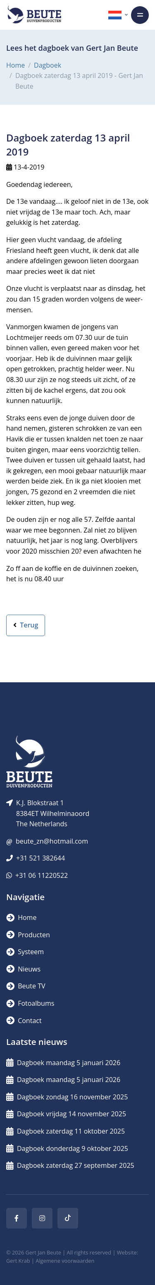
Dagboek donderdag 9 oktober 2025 (67, 1148)
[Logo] (34, 14)
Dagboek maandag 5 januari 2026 (63, 1062)
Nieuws (23, 969)
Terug (25, 625)
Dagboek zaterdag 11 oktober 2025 (65, 1131)
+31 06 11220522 (41, 875)
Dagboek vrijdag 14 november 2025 (66, 1113)
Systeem (25, 951)
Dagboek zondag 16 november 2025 (67, 1096)
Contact (24, 1020)
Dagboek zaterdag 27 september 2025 (70, 1165)
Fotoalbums (30, 1003)
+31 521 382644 (40, 858)
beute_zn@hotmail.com (52, 841)
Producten (28, 934)
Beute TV (25, 985)
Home (15, 65)
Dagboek (47, 65)
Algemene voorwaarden (65, 1260)
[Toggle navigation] (140, 15)
